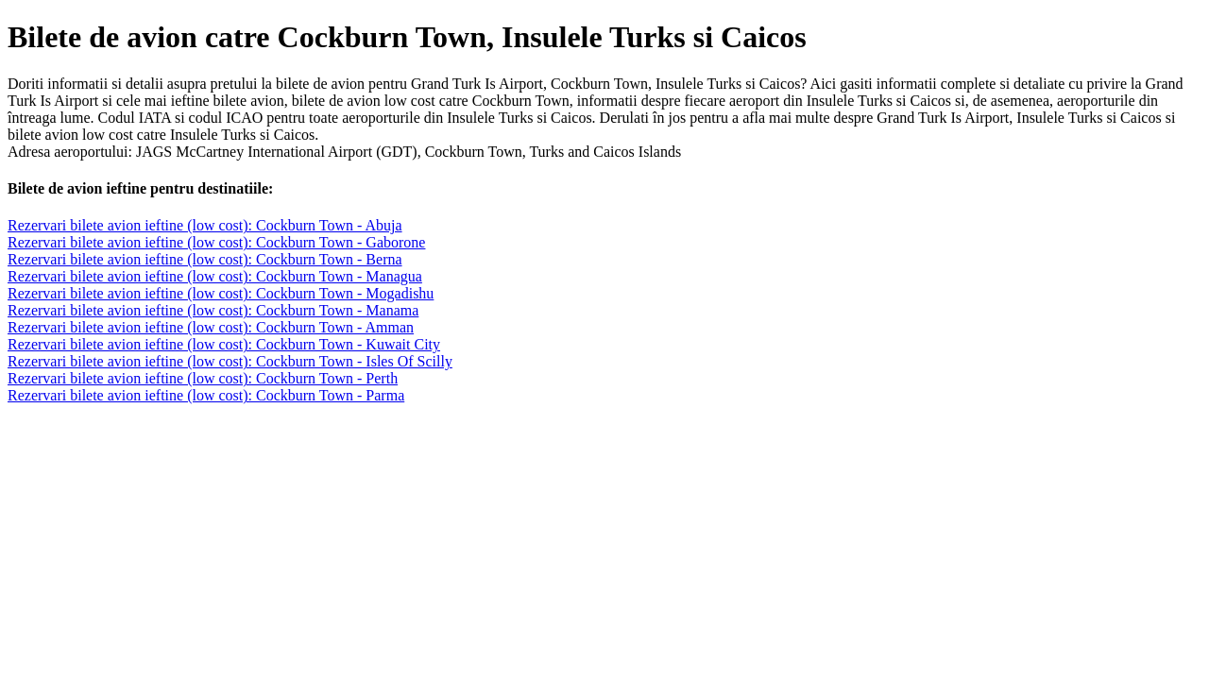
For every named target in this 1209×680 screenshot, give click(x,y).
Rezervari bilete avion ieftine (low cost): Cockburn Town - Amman (211, 327)
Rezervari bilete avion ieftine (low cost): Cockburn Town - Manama (213, 310)
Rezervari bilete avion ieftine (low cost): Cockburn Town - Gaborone (216, 242)
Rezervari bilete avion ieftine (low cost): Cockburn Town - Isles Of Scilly (230, 361)
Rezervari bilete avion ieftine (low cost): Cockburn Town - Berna (205, 259)
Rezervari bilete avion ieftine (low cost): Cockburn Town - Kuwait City (224, 344)
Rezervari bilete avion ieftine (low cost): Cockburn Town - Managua (215, 276)
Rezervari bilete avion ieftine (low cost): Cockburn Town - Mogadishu (221, 293)
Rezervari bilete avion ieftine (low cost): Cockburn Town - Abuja (205, 225)
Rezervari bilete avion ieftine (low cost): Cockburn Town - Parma (206, 395)
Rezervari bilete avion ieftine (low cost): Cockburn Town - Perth (203, 378)
